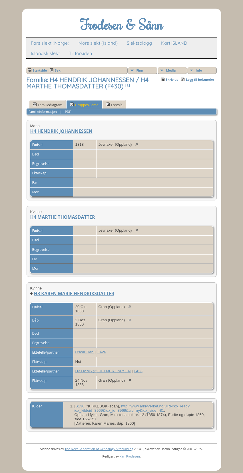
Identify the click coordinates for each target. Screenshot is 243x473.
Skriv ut (172, 79)
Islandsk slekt (45, 53)
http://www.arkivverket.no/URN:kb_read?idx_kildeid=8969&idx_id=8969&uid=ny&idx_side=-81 (132, 408)
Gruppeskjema (84, 104)
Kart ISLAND (174, 43)
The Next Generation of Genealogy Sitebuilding (99, 449)
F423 (138, 371)
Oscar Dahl (85, 352)
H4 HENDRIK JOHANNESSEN (61, 131)
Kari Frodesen (130, 456)
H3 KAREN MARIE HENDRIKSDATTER (74, 293)
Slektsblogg (139, 43)
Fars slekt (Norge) (50, 43)
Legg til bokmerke (200, 79)
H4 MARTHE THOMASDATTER (62, 217)
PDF (68, 111)
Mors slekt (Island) (98, 43)
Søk (58, 70)
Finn (139, 70)
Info (199, 70)
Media (171, 70)
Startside (40, 70)
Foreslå (114, 104)
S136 (79, 406)
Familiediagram (48, 104)
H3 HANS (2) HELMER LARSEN (103, 371)
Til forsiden (80, 53)
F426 (101, 352)
